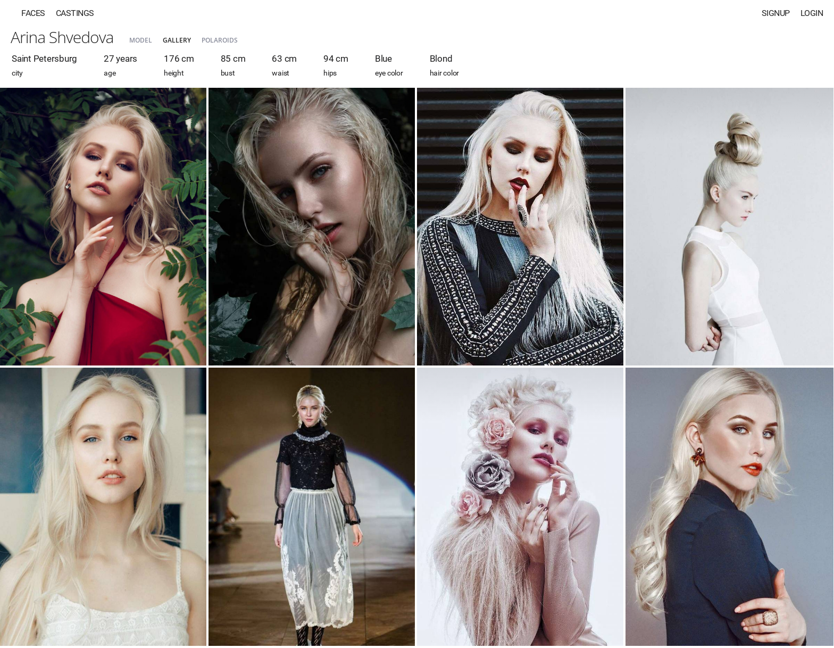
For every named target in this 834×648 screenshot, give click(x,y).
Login (811, 13)
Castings (75, 13)
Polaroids (220, 40)
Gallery (177, 40)
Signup (776, 13)
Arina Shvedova (62, 37)
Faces (33, 13)
